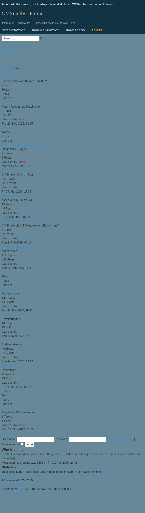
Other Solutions (11, 340)
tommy (106, 471)
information (13, 30)
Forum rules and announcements (22, 102)
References (9, 365)
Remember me (13, 444)
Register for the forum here (19, 408)
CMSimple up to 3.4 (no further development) (30, 221)
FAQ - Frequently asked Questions (23, 144)
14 (25, 68)
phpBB (22, 488)
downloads (75, 30)
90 (32, 68)
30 (28, 68)
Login (6, 434)
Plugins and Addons (14, 314)
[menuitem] (14, 47)
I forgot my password (120, 439)
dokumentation (45, 30)
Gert (20, 187)
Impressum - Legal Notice (16, 23)
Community (9, 272)
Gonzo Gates (26, 212)
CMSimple (8, 127)
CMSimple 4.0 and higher (18, 170)
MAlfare (23, 238)
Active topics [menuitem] (8, 68)
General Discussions (15, 246)
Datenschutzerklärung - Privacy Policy (55, 23)
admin (22, 119)
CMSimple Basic (12, 195)
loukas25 (23, 357)
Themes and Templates (16, 289)
